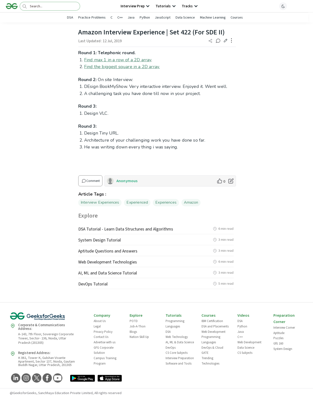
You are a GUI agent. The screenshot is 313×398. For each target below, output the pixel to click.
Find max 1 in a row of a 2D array (117, 60)
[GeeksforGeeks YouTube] (57, 378)
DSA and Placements (215, 326)
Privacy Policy (103, 332)
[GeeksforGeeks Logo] (48, 317)
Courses (237, 17)
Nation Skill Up (139, 337)
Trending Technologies (210, 361)
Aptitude (278, 333)
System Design (282, 349)
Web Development (213, 332)
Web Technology (177, 337)
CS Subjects (244, 353)
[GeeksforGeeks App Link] (82, 379)
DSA (70, 17)
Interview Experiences (100, 202)
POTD (134, 321)
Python (144, 17)
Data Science (185, 17)
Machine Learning (213, 17)
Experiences (166, 202)
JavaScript (162, 17)
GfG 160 (278, 343)
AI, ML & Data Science (180, 342)
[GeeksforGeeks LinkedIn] (15, 378)
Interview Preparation (180, 358)
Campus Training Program (105, 361)
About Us (100, 321)
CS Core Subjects (177, 353)
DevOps (171, 348)
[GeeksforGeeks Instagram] (25, 378)
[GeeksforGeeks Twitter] (36, 378)
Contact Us (101, 337)
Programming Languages (175, 324)
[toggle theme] (283, 6)
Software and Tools (178, 363)
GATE (205, 353)
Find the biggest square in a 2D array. (122, 67)
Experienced (137, 202)
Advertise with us (104, 342)
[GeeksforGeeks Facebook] (46, 378)
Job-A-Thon (137, 326)
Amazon (191, 202)
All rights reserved (108, 393)
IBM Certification (212, 321)
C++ (120, 17)
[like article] (221, 181)
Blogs (133, 332)
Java (131, 17)
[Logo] (12, 6)
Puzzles (278, 338)
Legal (97, 326)
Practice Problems (92, 17)
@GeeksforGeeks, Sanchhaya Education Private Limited (51, 393)
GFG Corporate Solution (103, 350)
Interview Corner (284, 327)
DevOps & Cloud (212, 348)
